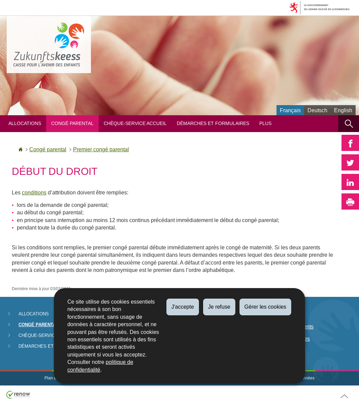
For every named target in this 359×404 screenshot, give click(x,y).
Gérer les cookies (265, 307)
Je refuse (219, 307)
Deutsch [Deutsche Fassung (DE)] (317, 110)
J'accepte (182, 307)
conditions (34, 192)
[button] (348, 123)
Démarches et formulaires (213, 123)
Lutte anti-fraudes (289, 338)
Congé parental (72, 123)
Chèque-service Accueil (135, 123)
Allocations (24, 123)
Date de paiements (291, 326)
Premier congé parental (101, 149)
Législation (281, 314)
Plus (265, 123)
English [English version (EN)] (343, 110)
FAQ (273, 351)
